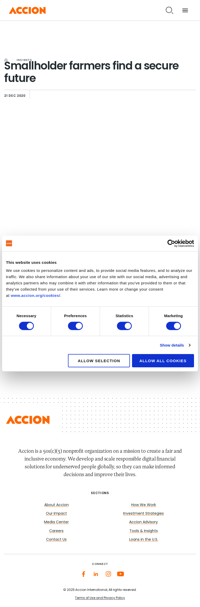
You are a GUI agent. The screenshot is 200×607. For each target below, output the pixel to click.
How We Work (143, 505)
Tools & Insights (143, 531)
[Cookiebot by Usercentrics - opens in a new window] (171, 243)
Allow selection (99, 361)
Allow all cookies (162, 361)
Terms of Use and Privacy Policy (100, 598)
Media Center (56, 522)
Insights (24, 60)
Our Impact (56, 514)
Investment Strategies (143, 514)
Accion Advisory (143, 522)
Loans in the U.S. (143, 540)
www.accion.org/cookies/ (35, 295)
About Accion (56, 505)
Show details (172, 345)
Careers (56, 531)
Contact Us (56, 540)
